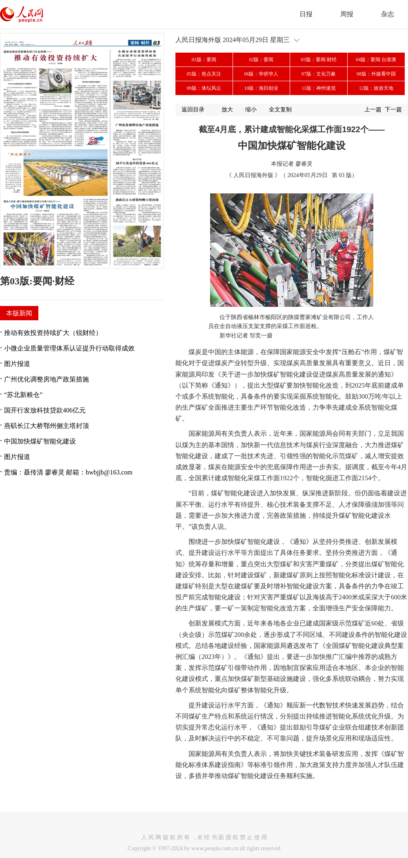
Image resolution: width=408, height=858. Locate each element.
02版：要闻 (261, 59)
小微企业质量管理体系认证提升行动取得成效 (69, 348)
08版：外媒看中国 (376, 74)
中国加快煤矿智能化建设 (40, 441)
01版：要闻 (204, 59)
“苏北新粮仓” (23, 394)
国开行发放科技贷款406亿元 (45, 410)
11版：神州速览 (319, 88)
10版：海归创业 (261, 88)
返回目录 (193, 109)
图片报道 (17, 363)
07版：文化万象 (319, 74)
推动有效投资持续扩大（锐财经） (53, 332)
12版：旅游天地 (376, 88)
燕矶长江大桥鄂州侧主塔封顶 (46, 425)
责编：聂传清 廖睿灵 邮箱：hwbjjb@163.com (68, 472)
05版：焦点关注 (204, 74)
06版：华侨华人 (261, 74)
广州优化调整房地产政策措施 (46, 379)
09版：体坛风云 (204, 88)
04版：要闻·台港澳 (376, 59)
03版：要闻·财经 (319, 59)
